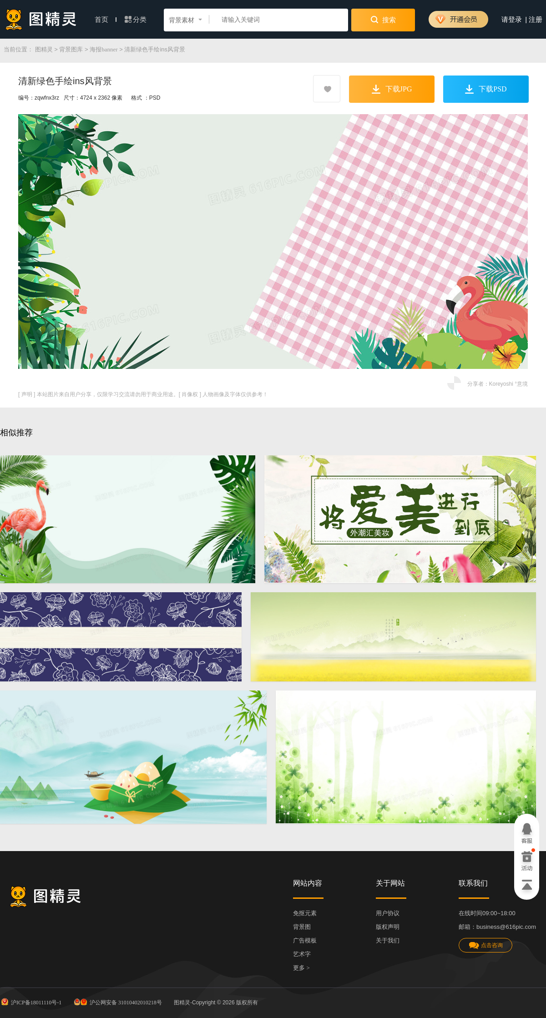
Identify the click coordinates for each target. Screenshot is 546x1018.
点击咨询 (485, 945)
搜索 (383, 19)
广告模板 (305, 940)
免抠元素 (305, 913)
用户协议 (387, 913)
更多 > (301, 967)
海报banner (103, 49)
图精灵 (44, 49)
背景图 (302, 926)
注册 (535, 19)
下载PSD (485, 89)
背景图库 (71, 49)
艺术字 (302, 954)
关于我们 (387, 940)
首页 (105, 19)
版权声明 (387, 926)
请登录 (511, 19)
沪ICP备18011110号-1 (30, 1001)
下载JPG (392, 89)
